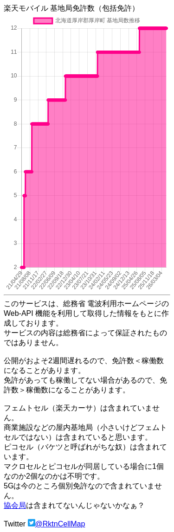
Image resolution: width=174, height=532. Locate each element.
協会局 (15, 505)
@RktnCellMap (60, 524)
